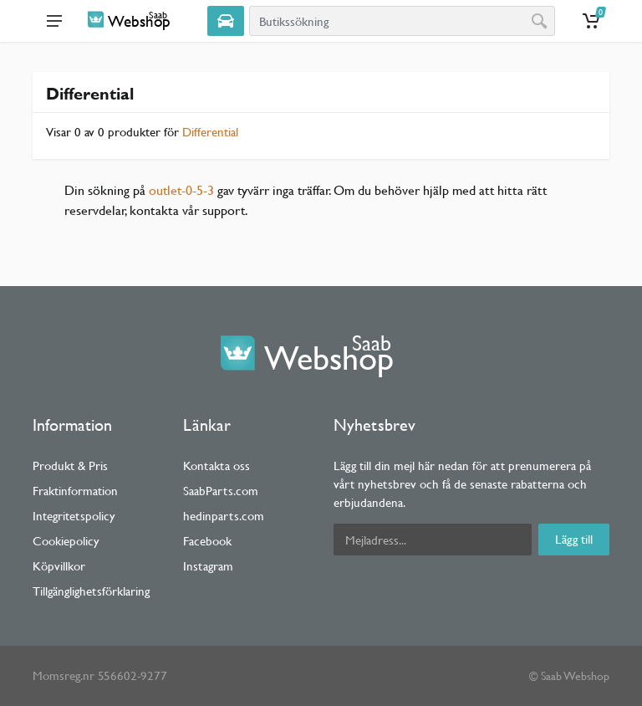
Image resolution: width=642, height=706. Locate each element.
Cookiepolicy (66, 541)
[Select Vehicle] (225, 21)
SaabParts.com (220, 490)
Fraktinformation (75, 490)
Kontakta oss (216, 465)
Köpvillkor (59, 566)
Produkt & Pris (70, 465)
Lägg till (574, 539)
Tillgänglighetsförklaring (91, 591)
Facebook (207, 541)
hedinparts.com (223, 516)
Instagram (208, 566)
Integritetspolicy (74, 516)
